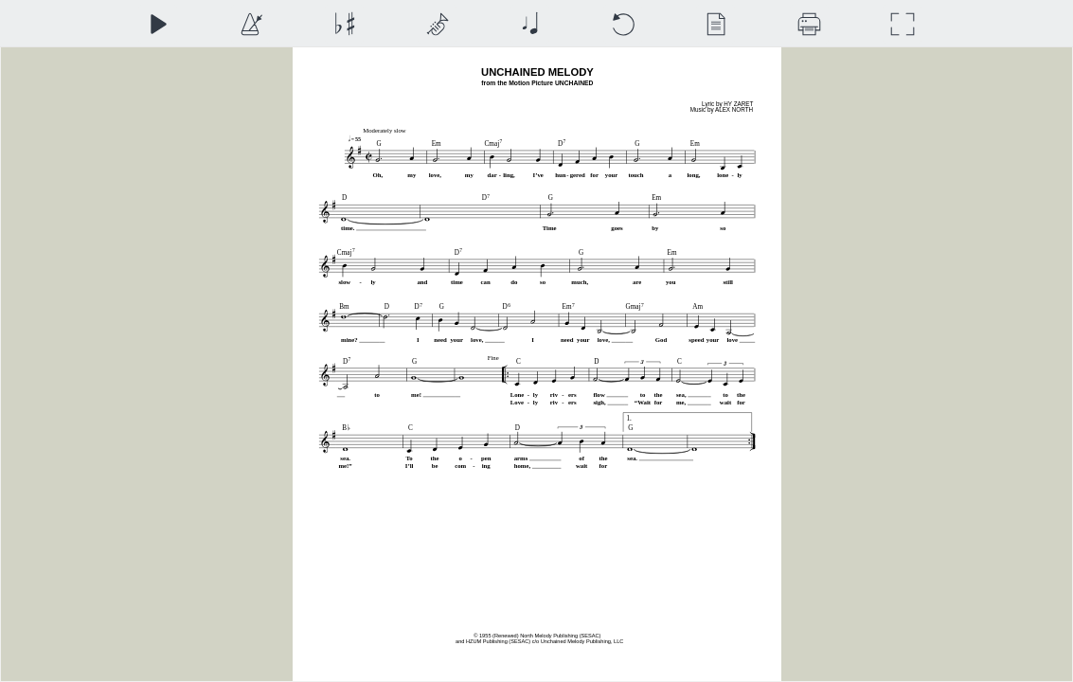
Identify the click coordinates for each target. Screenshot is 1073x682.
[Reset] (622, 24)
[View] (715, 24)
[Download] (809, 24)
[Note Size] (529, 24)
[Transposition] (344, 24)
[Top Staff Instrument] (437, 24)
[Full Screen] (902, 24)
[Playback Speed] (250, 24)
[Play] (157, 24)
